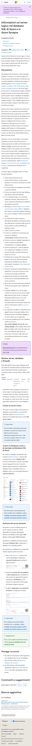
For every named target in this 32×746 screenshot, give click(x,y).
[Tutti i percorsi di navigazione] (2, 17)
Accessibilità (18, 741)
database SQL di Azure (12, 17)
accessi (13, 83)
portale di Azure (19, 414)
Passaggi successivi (8, 45)
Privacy (3, 736)
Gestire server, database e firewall (11, 43)
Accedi (29, 2)
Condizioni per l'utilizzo (7, 741)
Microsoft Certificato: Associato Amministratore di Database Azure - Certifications (14, 702)
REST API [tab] (28, 380)
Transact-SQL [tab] (23, 380)
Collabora (21, 734)
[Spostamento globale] (1, 2)
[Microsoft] (16, 2)
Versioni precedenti (6, 734)
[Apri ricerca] (24, 2)
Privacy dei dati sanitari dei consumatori (11, 739)
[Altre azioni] (29, 17)
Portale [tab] (4, 379)
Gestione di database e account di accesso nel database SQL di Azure (15, 163)
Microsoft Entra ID (8, 348)
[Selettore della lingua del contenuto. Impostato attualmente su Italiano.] (5, 721)
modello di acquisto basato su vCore (15, 518)
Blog (14, 734)
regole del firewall (21, 83)
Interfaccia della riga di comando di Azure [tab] (17, 382)
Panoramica (6, 41)
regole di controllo (6, 86)
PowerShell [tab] (9, 379)
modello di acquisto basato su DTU (15, 515)
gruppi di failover (13, 88)
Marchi (3, 743)
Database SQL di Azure (17, 50)
